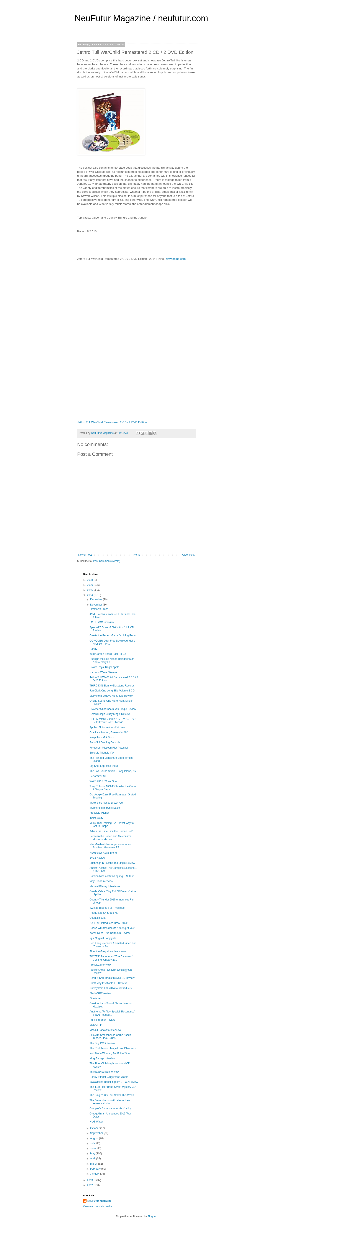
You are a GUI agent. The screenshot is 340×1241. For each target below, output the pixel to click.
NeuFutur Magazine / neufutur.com (141, 18)
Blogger (151, 1216)
